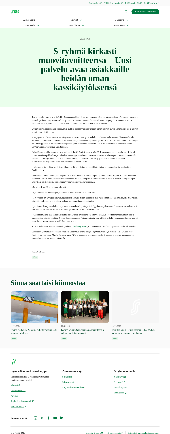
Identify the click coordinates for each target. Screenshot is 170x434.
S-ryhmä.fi (120, 376)
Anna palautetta (18, 401)
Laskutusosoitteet (18, 385)
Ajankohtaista (16, 20)
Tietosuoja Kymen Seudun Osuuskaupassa (143, 427)
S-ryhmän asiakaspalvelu (22, 395)
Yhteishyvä (120, 371)
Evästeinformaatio (115, 427)
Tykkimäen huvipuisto (113, 3)
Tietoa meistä (107, 20)
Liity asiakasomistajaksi (145, 11)
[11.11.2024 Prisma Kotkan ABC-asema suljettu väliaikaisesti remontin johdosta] (34, 310)
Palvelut (33, 20)
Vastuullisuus (87, 20)
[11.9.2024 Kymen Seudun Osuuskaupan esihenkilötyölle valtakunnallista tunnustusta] (85, 310)
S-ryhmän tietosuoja (94, 427)
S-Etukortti (50, 20)
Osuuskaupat (121, 382)
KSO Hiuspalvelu (151, 3)
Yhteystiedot (16, 380)
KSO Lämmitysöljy (133, 3)
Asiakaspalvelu (95, 3)
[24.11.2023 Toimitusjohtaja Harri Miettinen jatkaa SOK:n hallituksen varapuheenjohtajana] (135, 310)
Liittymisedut (68, 376)
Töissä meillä (68, 20)
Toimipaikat (120, 387)
